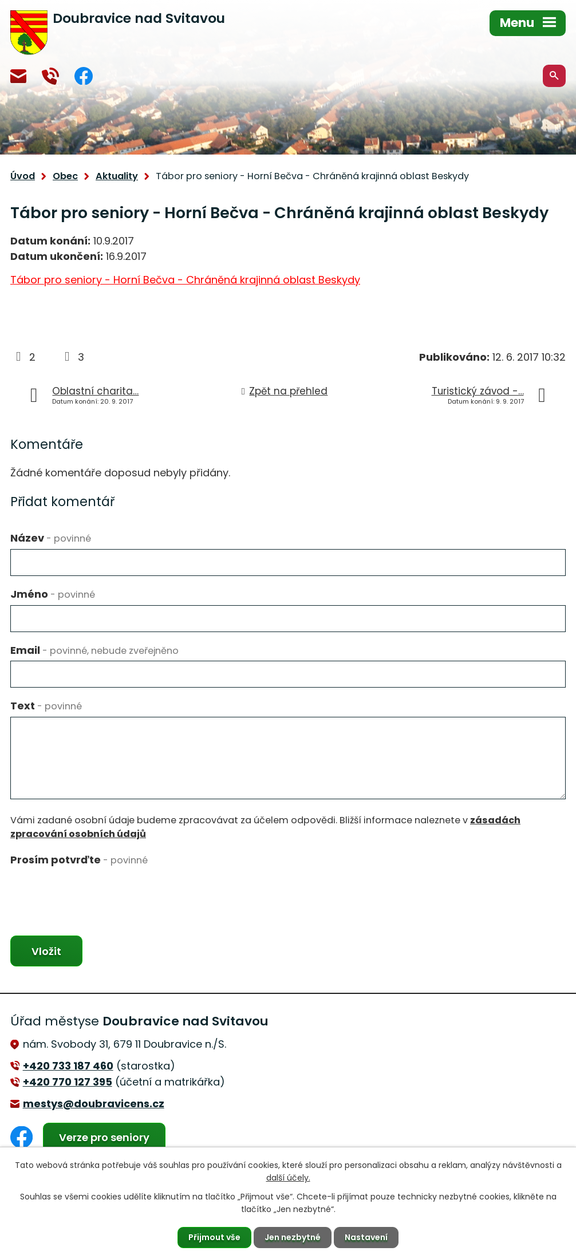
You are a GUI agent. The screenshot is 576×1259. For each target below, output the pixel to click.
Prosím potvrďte (79, 860)
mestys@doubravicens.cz (18, 76)
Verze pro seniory (104, 1137)
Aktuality (117, 176)
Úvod (22, 176)
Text (46, 705)
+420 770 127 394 (50, 76)
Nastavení (366, 1237)
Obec (65, 176)
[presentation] (97, 892)
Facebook (83, 76)
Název (50, 538)
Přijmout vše (214, 1237)
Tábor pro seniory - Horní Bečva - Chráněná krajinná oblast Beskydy (185, 280)
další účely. (288, 1177)
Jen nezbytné (293, 1237)
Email (94, 650)
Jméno (52, 594)
